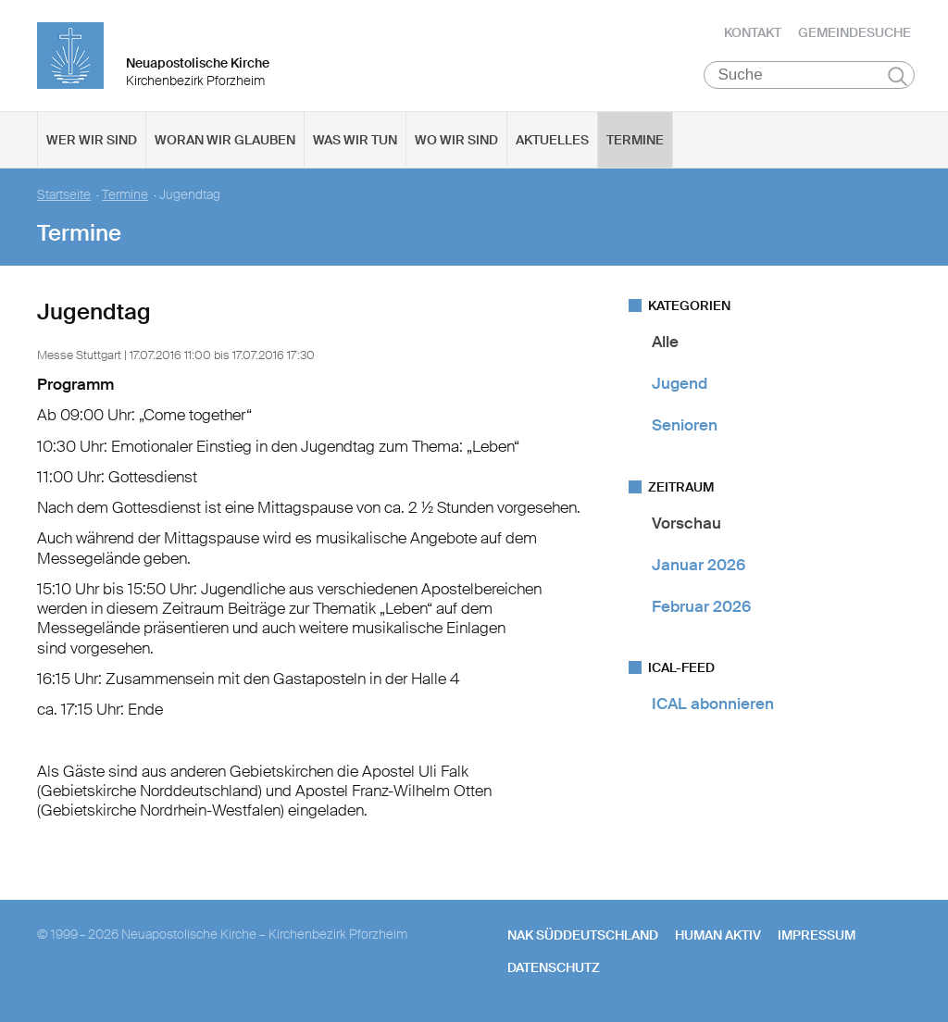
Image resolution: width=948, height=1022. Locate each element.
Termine (635, 139)
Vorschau (686, 523)
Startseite (64, 195)
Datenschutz (553, 967)
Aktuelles (552, 139)
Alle (665, 341)
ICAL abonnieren (713, 704)
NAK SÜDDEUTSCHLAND (582, 936)
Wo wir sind (456, 139)
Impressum (816, 936)
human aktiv (718, 936)
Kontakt (752, 32)
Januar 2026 (698, 565)
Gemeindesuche (854, 32)
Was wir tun (355, 139)
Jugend (679, 383)
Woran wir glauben (225, 139)
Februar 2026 (701, 606)
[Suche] (810, 75)
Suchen (897, 76)
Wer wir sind (91, 139)
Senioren (684, 426)
